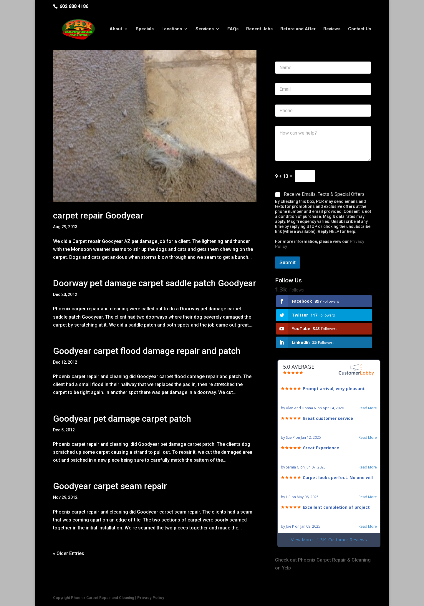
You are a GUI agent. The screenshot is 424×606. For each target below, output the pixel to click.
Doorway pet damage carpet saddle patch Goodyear (154, 283)
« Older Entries (68, 553)
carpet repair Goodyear (98, 215)
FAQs (232, 30)
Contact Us (359, 30)
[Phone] (323, 110)
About (116, 30)
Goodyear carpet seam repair (110, 486)
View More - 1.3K (329, 540)
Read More (368, 408)
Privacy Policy (150, 597)
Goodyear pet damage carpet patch (122, 418)
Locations (171, 30)
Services (205, 30)
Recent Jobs (259, 30)
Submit (287, 262)
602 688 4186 (73, 6)
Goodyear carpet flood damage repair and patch (147, 351)
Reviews (331, 30)
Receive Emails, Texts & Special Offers (324, 194)
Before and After (298, 30)
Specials (145, 30)
